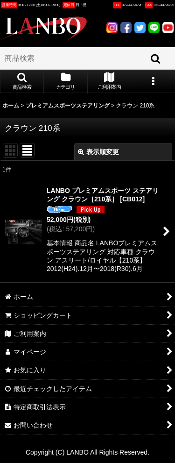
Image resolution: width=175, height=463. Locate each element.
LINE (154, 27)
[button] (22, 82)
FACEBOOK (126, 27)
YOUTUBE (168, 27)
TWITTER (140, 27)
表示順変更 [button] (98, 152)
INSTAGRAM (112, 27)
